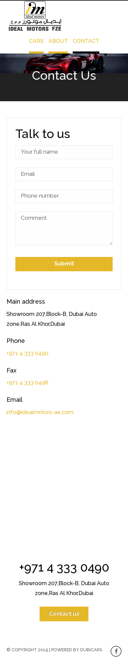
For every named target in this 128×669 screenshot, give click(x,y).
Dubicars (91, 649)
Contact (86, 41)
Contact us (64, 613)
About (58, 41)
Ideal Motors (35, 16)
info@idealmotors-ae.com (39, 412)
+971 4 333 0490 (27, 353)
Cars (36, 41)
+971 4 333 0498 (27, 382)
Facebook (116, 651)
